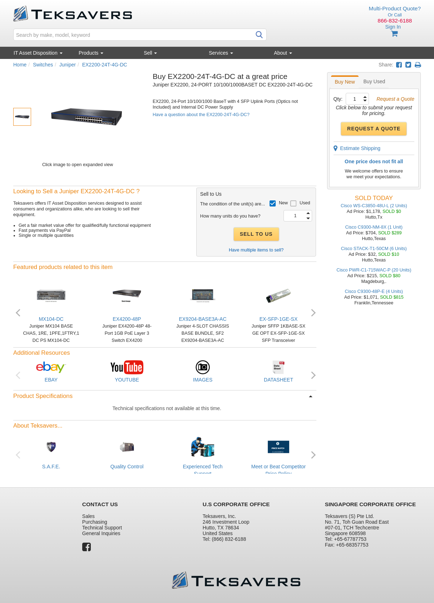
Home (19, 65)
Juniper (67, 65)
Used (305, 202)
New (283, 202)
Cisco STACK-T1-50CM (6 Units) (374, 248)
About (283, 53)
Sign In (393, 27)
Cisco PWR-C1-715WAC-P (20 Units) (373, 270)
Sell (150, 53)
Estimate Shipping (357, 148)
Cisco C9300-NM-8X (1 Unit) (374, 227)
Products (91, 53)
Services (221, 53)
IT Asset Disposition (38, 53)
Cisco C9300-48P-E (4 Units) (374, 291)
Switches (43, 65)
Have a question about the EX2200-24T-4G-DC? (201, 114)
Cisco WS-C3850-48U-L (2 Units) (374, 205)
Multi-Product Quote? (395, 8)
